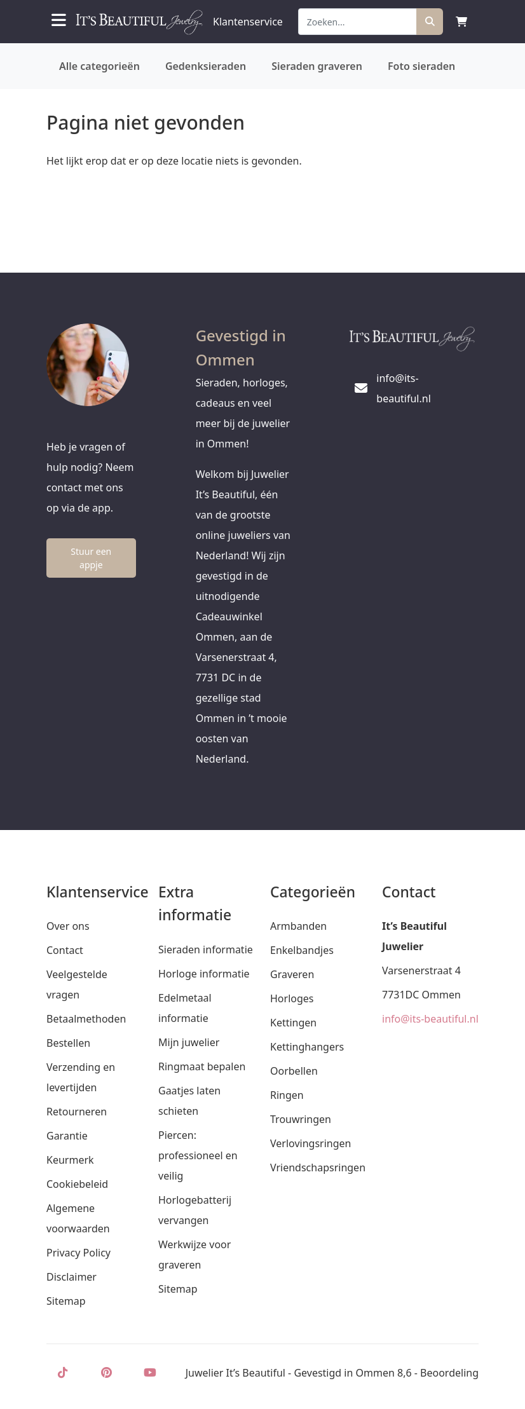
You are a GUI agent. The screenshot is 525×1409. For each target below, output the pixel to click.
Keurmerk (70, 1160)
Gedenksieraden (205, 66)
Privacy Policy (78, 1253)
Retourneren (76, 1112)
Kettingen (293, 1023)
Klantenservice (248, 22)
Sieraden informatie (205, 949)
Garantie (67, 1136)
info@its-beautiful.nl (430, 1019)
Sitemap (66, 1301)
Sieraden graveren (316, 66)
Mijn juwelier (188, 1042)
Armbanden (298, 926)
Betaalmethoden (86, 1019)
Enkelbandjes (302, 950)
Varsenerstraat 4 (421, 970)
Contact (64, 950)
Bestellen (68, 1043)
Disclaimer (71, 1277)
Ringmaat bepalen (201, 1066)
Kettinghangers (307, 1047)
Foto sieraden (421, 66)
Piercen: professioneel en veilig (198, 1155)
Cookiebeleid (77, 1184)
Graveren (292, 974)
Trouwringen (300, 1119)
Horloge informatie (204, 974)
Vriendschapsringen (317, 1167)
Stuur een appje (91, 558)
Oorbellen (294, 1071)
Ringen (287, 1095)
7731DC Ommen (421, 995)
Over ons (68, 926)
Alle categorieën (99, 66)
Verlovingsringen (310, 1143)
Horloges (291, 998)
